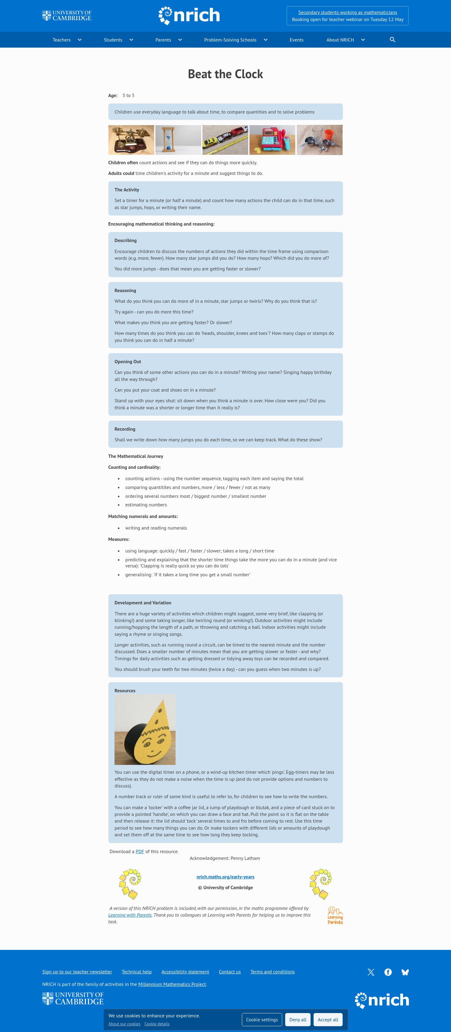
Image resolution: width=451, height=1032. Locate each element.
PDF (140, 851)
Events (297, 40)
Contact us (230, 972)
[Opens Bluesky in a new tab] (405, 972)
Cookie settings (262, 1019)
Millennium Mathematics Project (172, 984)
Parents (163, 40)
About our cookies (124, 1024)
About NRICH (340, 40)
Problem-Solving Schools (230, 40)
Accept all (328, 1019)
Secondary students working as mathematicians (347, 12)
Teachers (62, 40)
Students (113, 40)
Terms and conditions (272, 972)
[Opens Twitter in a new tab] (371, 972)
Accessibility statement (185, 972)
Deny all (298, 1019)
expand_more (79, 39)
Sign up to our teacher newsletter (77, 972)
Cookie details (156, 1024)
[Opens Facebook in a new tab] (388, 972)
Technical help (137, 972)
